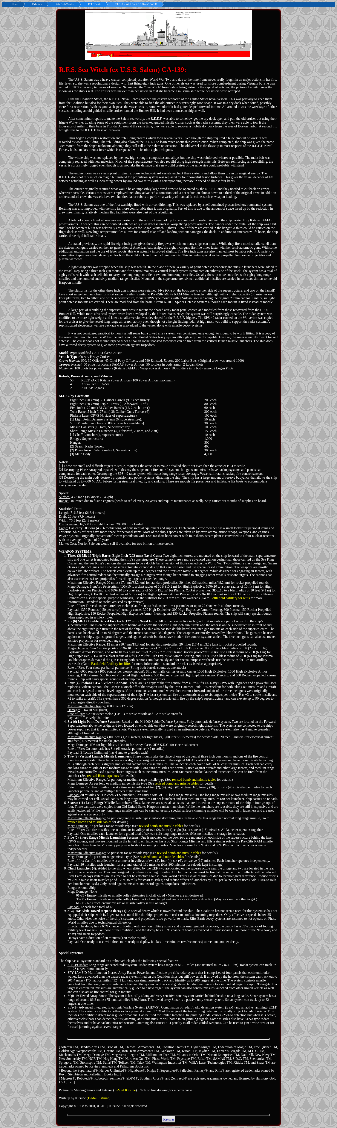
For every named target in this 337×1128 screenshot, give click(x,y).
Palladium (37, 4)
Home (15, 4)
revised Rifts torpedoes (103, 775)
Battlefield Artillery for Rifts (230, 598)
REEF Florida (94, 4)
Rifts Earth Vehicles (65, 4)
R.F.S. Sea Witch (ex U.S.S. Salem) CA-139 (136, 4)
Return (168, 1119)
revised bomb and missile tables (194, 779)
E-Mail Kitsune (125, 1090)
